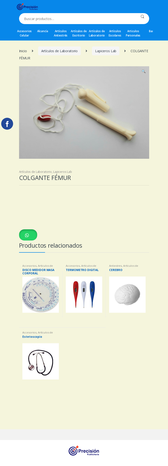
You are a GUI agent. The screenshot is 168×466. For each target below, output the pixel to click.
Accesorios (29, 265)
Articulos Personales (133, 33)
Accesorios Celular (24, 33)
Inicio (23, 51)
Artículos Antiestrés (61, 33)
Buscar (142, 18)
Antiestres (115, 265)
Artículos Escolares (115, 33)
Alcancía (42, 31)
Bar (151, 31)
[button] (28, 235)
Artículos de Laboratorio (97, 33)
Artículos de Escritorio (79, 33)
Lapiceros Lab (105, 51)
